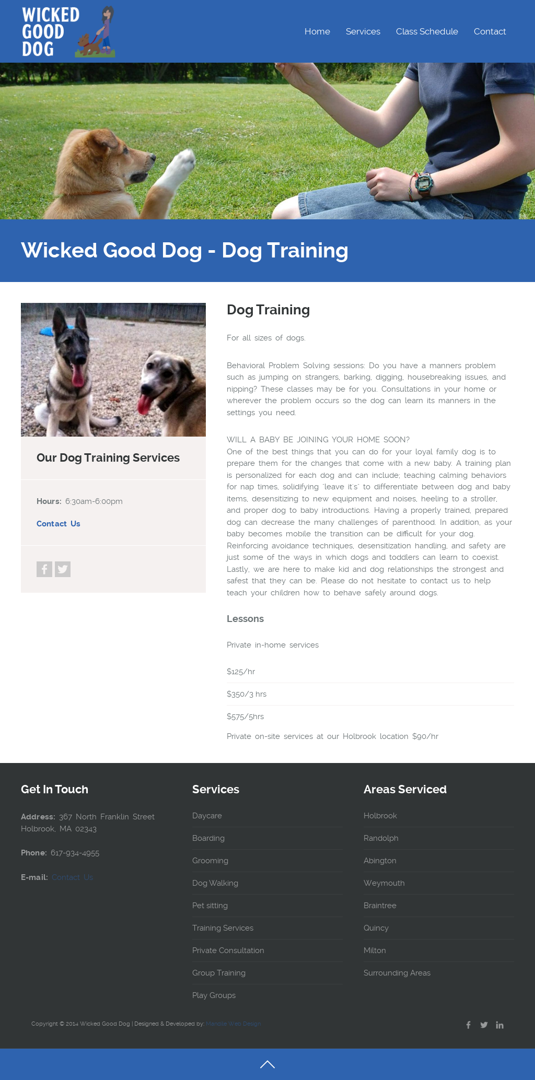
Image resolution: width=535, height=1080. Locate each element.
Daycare (207, 815)
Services (363, 31)
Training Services (222, 928)
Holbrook (380, 815)
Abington (380, 860)
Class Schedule (427, 31)
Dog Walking (215, 883)
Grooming (210, 860)
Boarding (208, 838)
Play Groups (214, 995)
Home (317, 31)
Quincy (376, 928)
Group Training (219, 973)
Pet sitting (210, 905)
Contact (490, 31)
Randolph (381, 838)
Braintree (380, 905)
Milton (375, 950)
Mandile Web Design (233, 1023)
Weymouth (384, 883)
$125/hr (241, 671)
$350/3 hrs (246, 694)
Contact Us (59, 524)
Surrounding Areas (397, 973)
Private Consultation (228, 950)
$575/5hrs (245, 716)
